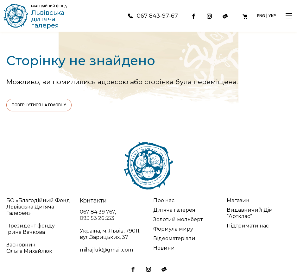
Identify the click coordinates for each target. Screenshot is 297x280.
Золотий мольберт (178, 219)
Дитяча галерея (174, 210)
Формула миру (173, 229)
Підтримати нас (248, 226)
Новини (164, 248)
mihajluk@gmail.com (106, 250)
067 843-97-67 (152, 15)
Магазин (238, 200)
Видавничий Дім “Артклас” (250, 213)
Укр (272, 15)
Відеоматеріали (174, 238)
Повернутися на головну (39, 105)
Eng (261, 15)
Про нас (163, 200)
